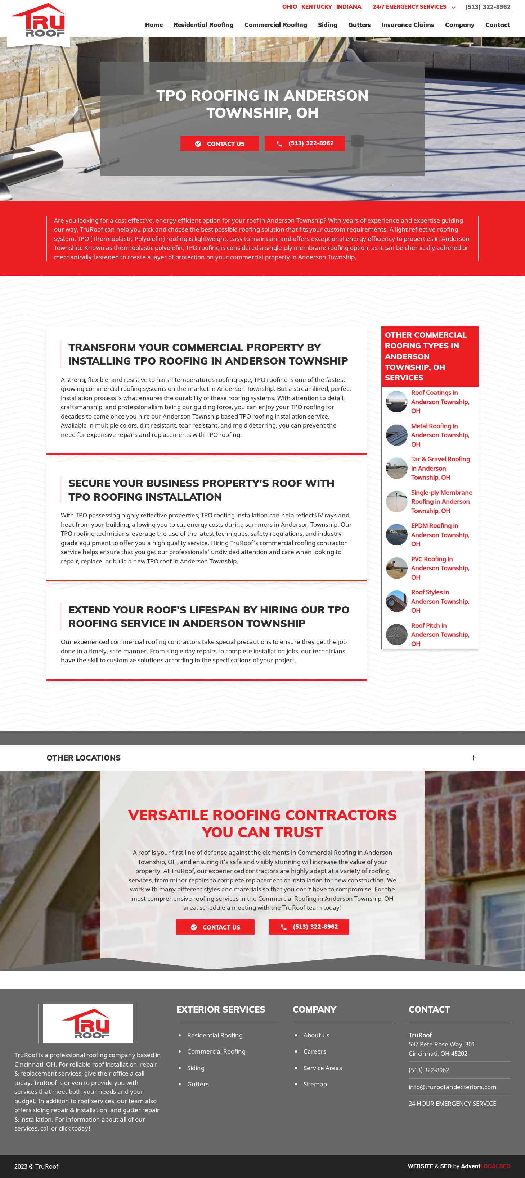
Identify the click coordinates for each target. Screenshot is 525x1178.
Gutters (359, 24)
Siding (327, 24)
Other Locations (83, 757)
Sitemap (315, 1084)
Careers (315, 1051)
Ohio (289, 6)
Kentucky (316, 6)
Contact (497, 24)
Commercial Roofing (275, 24)
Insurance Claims (408, 24)
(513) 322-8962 (488, 6)
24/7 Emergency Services (415, 7)
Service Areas (323, 1068)
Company (460, 24)
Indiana (349, 6)
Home (154, 24)
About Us (316, 1035)
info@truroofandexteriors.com (453, 1087)
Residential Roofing (204, 24)
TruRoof (420, 1035)
